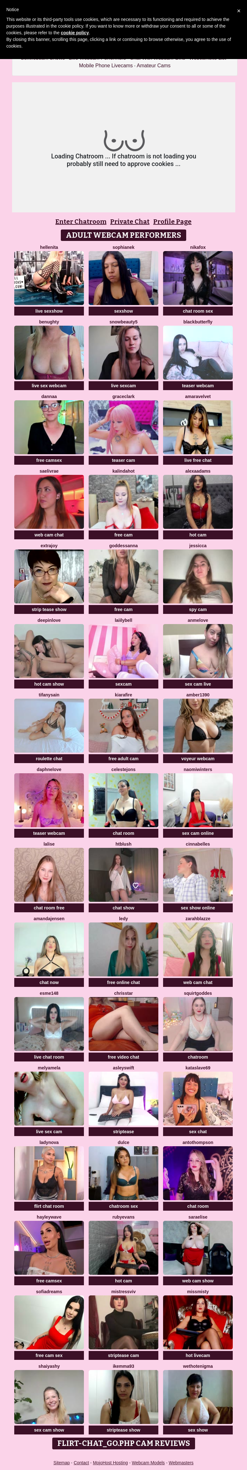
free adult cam (124, 758)
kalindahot (123, 471)
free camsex (49, 460)
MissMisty (198, 1291)
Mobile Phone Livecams (106, 65)
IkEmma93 (123, 1366)
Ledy (123, 918)
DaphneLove (49, 769)
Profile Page (172, 221)
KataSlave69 (198, 1067)
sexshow (123, 311)
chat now (49, 982)
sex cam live (198, 684)
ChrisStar (123, 993)
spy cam (198, 609)
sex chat (198, 1131)
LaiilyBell (123, 620)
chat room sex (198, 311)
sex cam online (198, 833)
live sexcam (123, 385)
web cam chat (49, 534)
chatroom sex (123, 1206)
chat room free (49, 907)
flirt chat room (49, 1206)
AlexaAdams (197, 471)
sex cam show (49, 1430)
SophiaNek (123, 247)
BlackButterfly (197, 321)
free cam (123, 534)
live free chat (198, 460)
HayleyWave (49, 1217)
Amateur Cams (154, 65)
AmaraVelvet (198, 396)
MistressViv (123, 1291)
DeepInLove (48, 620)
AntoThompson (197, 1142)
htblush (124, 844)
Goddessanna (123, 545)
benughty (49, 321)
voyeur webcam (197, 758)
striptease (123, 1131)
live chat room (49, 1057)
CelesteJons (123, 769)
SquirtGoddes (198, 993)
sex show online (198, 907)
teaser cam (123, 460)
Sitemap (62, 1462)
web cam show (198, 1280)
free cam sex (49, 1355)
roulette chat (49, 758)
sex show (198, 1430)
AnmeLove (198, 620)
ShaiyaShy (49, 1366)
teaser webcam (198, 385)
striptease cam (123, 1355)
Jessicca (198, 545)
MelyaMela (49, 1067)
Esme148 (49, 993)
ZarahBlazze (198, 918)
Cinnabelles (198, 844)
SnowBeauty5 (124, 321)
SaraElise (197, 1217)
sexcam (123, 684)
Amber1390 (197, 694)
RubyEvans (123, 1217)
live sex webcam (49, 385)
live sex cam (49, 1131)
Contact (81, 1462)
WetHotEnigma (198, 1366)
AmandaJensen (49, 918)
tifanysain (49, 694)
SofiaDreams (49, 1291)
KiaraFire (123, 694)
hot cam (197, 534)
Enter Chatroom (80, 221)
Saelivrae (49, 471)
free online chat (123, 982)
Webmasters (181, 1462)
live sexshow (49, 311)
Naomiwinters (198, 769)
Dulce (124, 1142)
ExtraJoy (49, 545)
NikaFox (198, 247)
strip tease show (49, 609)
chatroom (198, 1057)
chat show (123, 907)
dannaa (49, 396)
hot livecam (198, 1355)
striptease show (123, 1430)
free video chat (123, 1057)
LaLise (48, 844)
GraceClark (123, 396)
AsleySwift (123, 1067)
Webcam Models (148, 1462)
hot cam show (49, 684)
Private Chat (129, 221)
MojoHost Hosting (110, 1462)
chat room (123, 833)
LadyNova (49, 1142)
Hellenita (49, 247)
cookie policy (75, 32)
